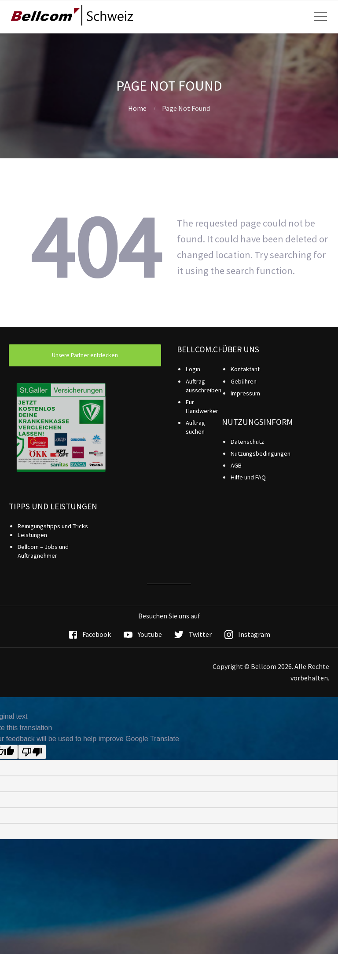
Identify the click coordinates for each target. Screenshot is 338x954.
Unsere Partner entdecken (85, 355)
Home (137, 108)
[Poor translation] (32, 752)
